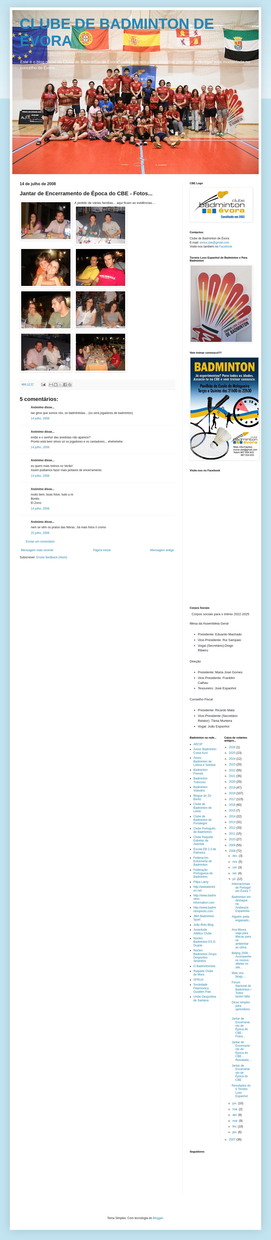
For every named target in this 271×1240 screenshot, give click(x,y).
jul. (234, 879)
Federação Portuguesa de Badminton (203, 873)
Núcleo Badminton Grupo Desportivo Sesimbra (205, 956)
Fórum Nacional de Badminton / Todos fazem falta (241, 989)
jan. (235, 1132)
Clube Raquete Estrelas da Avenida (203, 840)
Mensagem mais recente (37, 550)
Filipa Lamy (200, 882)
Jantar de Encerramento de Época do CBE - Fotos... (241, 1027)
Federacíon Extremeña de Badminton (202, 861)
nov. (235, 861)
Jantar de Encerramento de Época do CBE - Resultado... (241, 1051)
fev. (235, 1126)
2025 (232, 753)
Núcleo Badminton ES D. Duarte (204, 942)
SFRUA (198, 979)
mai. (235, 1109)
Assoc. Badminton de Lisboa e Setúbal (204, 761)
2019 (232, 787)
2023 (232, 764)
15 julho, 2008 (40, 533)
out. (235, 867)
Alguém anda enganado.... (241, 920)
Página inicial (102, 550)
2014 (232, 816)
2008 (232, 851)
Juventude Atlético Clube (202, 931)
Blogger (158, 1218)
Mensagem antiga (162, 550)
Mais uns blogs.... (239, 974)
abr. (235, 1115)
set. (235, 873)
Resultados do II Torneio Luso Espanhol (241, 1091)
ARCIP (198, 744)
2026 (232, 747)
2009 (232, 845)
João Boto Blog (203, 924)
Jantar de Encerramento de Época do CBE (241, 1073)
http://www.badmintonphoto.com (204, 909)
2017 (232, 799)
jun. (235, 1103)
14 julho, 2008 (40, 418)
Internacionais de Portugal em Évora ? (241, 887)
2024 (232, 759)
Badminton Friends (200, 771)
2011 (232, 833)
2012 (232, 827)
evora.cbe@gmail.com (214, 242)
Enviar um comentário (40, 541)
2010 (232, 839)
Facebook (225, 246)
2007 (232, 1139)
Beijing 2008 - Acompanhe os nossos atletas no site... (241, 960)
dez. (235, 856)
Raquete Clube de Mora (203, 972)
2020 (232, 781)
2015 (232, 810)
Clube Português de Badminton (204, 830)
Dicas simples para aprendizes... (241, 1008)
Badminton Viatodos (200, 788)
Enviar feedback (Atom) (51, 557)
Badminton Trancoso (200, 780)
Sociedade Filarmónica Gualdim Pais (202, 988)
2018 (232, 793)
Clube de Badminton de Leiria (202, 807)
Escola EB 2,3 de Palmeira (204, 850)
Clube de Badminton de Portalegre (202, 820)
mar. (235, 1121)
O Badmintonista (204, 966)
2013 (232, 822)
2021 (232, 776)
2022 (232, 770)
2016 (232, 805)
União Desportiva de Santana (204, 998)
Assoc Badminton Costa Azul (204, 750)
